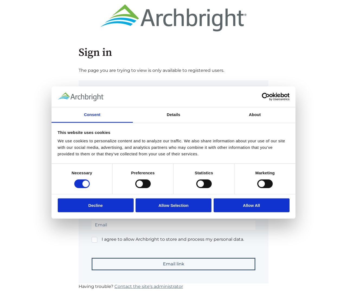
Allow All (251, 205)
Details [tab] (173, 114)
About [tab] (255, 114)
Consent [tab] (92, 114)
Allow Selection (174, 205)
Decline (95, 205)
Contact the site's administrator (148, 286)
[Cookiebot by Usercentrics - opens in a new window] (266, 97)
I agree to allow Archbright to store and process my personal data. (173, 239)
